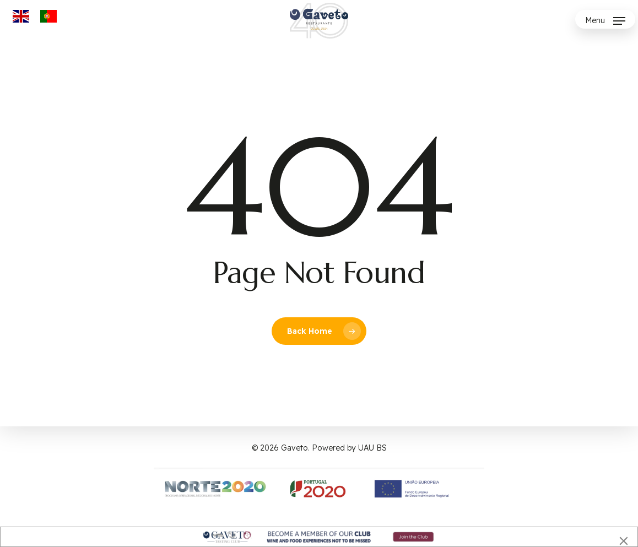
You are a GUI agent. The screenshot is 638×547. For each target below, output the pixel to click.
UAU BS (372, 448)
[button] (605, 20)
